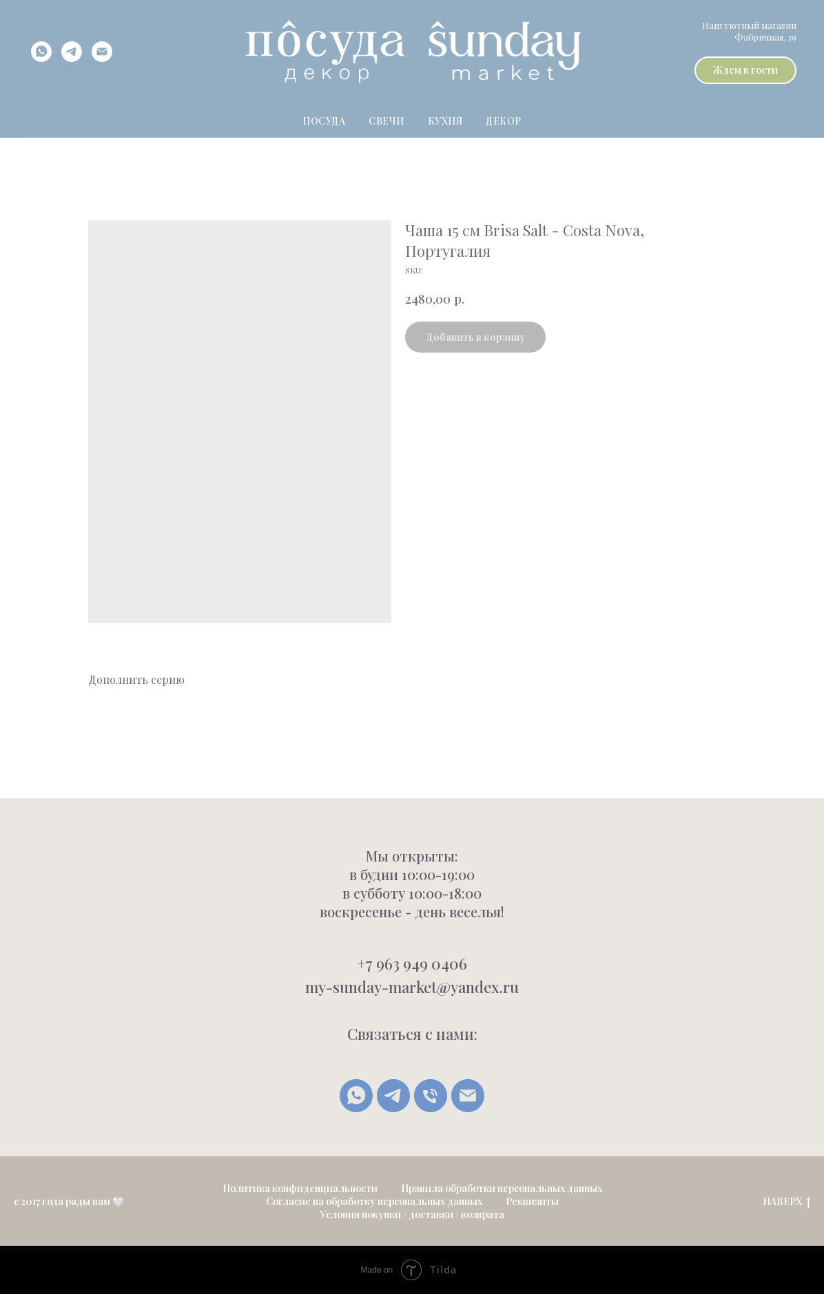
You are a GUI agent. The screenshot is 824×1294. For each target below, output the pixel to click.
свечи (386, 120)
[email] (102, 51)
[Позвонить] (430, 1095)
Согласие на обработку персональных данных (374, 1201)
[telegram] (71, 51)
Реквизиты (532, 1201)
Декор (504, 120)
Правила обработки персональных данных (501, 1188)
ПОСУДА (323, 120)
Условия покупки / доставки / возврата (412, 1214)
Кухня (445, 120)
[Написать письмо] (467, 1095)
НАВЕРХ (786, 1202)
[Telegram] (393, 1095)
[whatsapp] (41, 51)
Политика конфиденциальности (300, 1188)
